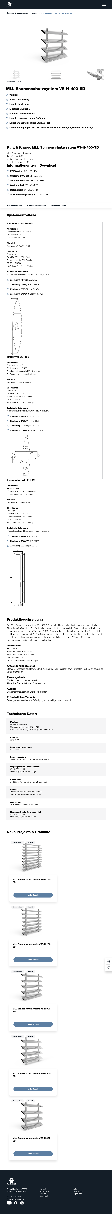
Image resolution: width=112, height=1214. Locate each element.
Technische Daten (58, 206)
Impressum (78, 1194)
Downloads (44, 1196)
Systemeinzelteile (14, 206)
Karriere (43, 1194)
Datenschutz (78, 1191)
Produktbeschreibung (36, 206)
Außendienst (44, 1191)
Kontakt (43, 1189)
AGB (75, 1189)
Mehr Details (33, 895)
